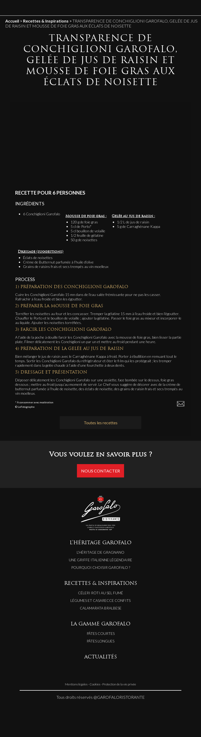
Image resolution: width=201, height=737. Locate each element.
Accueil (12, 20)
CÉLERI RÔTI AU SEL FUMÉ (100, 593)
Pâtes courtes (101, 633)
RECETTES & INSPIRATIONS (100, 583)
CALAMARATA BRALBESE (100, 608)
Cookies (95, 684)
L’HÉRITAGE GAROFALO (100, 543)
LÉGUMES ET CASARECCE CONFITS (100, 600)
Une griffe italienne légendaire (100, 560)
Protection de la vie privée (119, 684)
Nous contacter (100, 470)
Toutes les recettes (101, 422)
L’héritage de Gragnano (100, 552)
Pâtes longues (100, 641)
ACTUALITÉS (100, 657)
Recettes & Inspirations (46, 20)
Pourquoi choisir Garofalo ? (100, 567)
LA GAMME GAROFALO (100, 624)
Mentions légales (76, 684)
